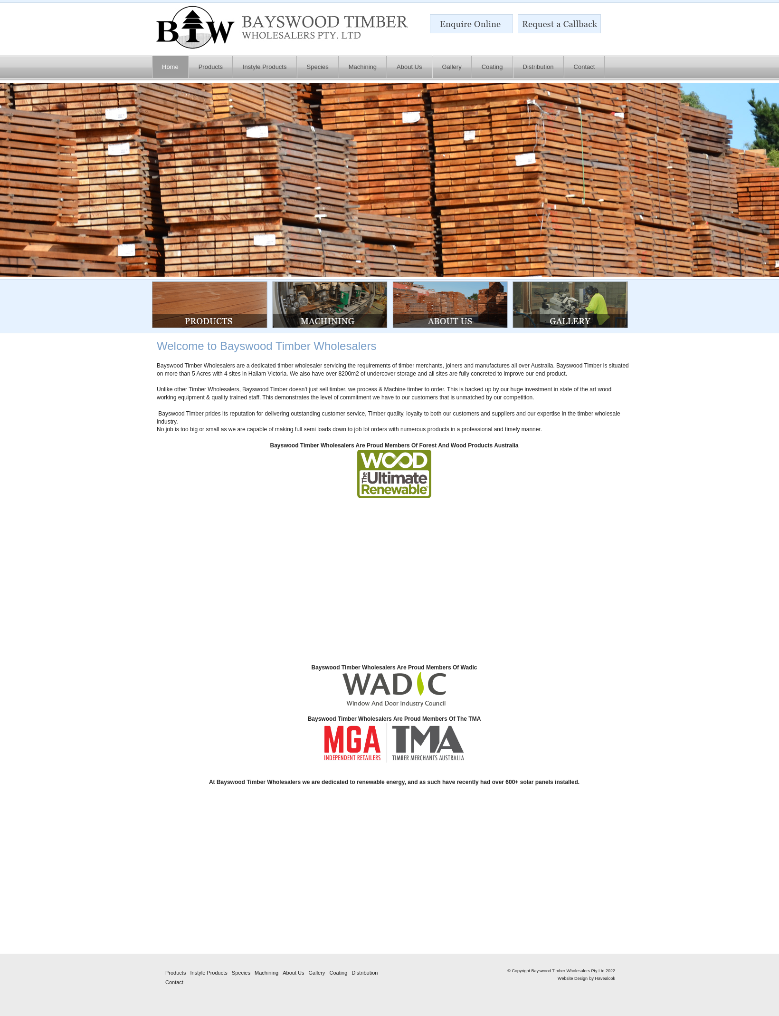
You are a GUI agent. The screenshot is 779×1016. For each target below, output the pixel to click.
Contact (174, 982)
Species (241, 973)
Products (175, 973)
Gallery (317, 973)
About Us (293, 973)
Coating (338, 973)
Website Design (573, 978)
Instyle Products (208, 973)
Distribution (365, 973)
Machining (266, 973)
